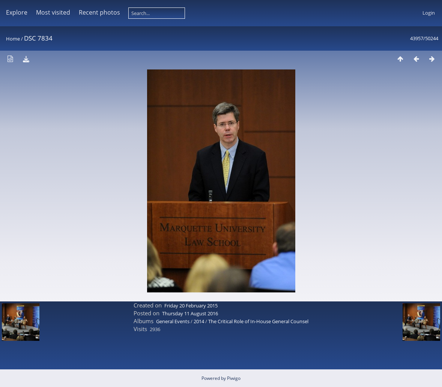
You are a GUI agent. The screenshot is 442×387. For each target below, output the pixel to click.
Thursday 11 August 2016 (190, 313)
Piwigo (234, 378)
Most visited (53, 12)
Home (13, 38)
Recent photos (99, 12)
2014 (199, 321)
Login (428, 12)
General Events (172, 321)
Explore (16, 12)
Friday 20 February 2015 (191, 305)
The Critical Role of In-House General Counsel (258, 321)
